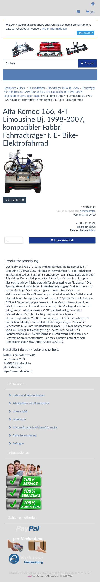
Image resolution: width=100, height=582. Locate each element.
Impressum (17, 419)
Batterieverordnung (22, 435)
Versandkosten (88, 210)
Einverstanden (85, 32)
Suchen (87, 63)
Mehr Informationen (54, 28)
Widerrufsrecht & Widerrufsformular (32, 427)
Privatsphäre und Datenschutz (28, 403)
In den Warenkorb (62, 240)
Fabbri (92, 230)
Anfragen (16, 443)
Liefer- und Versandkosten (26, 395)
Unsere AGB (17, 411)
